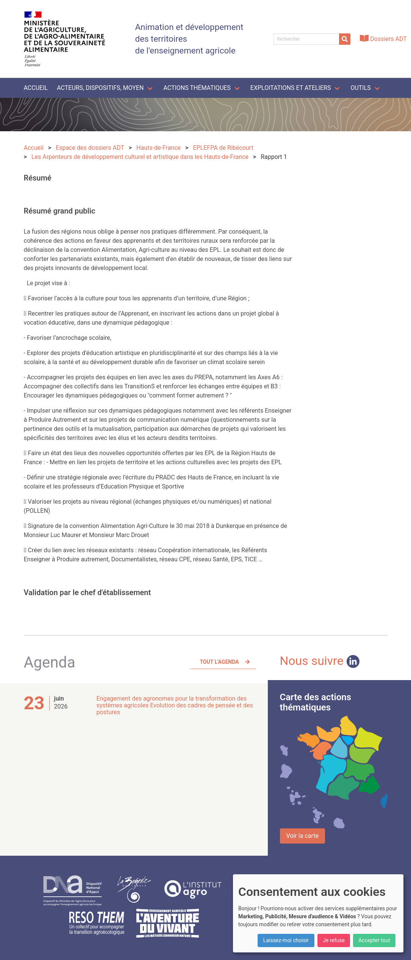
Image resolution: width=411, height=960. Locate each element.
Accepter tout (374, 940)
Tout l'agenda (219, 662)
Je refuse (334, 940)
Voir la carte (302, 835)
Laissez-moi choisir (286, 940)
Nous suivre (319, 661)
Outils (360, 87)
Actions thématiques (196, 87)
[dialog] (318, 913)
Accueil (36, 87)
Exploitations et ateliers (290, 87)
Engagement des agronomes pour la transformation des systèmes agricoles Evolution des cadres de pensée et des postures (175, 705)
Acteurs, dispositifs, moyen (100, 87)
